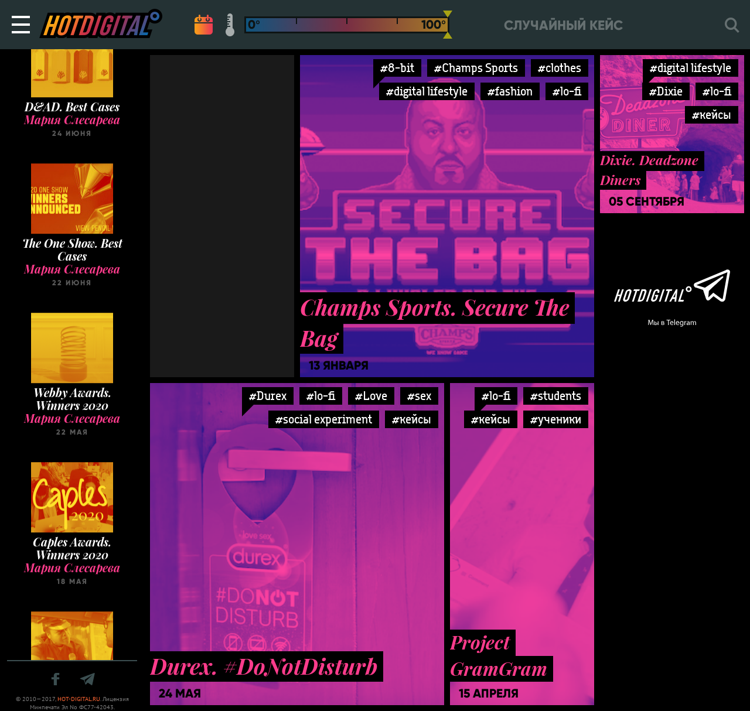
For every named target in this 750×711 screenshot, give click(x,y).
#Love (371, 396)
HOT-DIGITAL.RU (78, 699)
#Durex (268, 396)
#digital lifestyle (427, 91)
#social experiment (323, 419)
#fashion (510, 91)
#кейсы (711, 114)
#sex (419, 396)
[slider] (448, 25)
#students (555, 396)
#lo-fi (567, 91)
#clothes (559, 68)
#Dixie (666, 91)
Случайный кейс (563, 25)
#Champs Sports (476, 68)
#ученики (555, 419)
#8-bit (397, 68)
